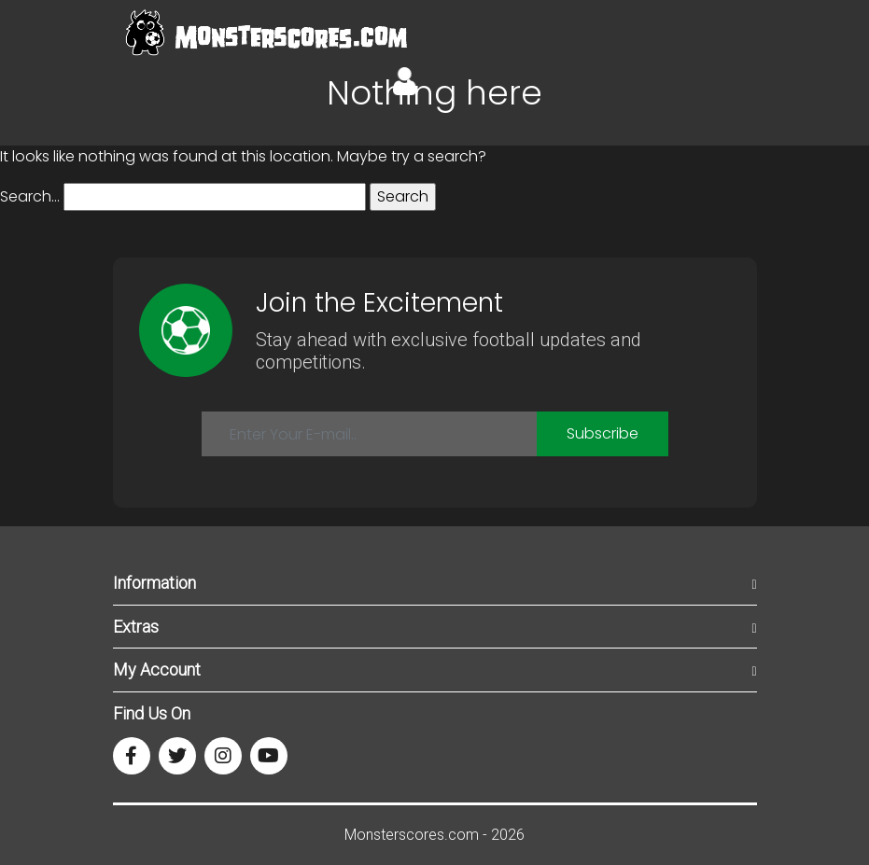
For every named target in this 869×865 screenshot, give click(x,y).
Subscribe (602, 433)
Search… (30, 196)
